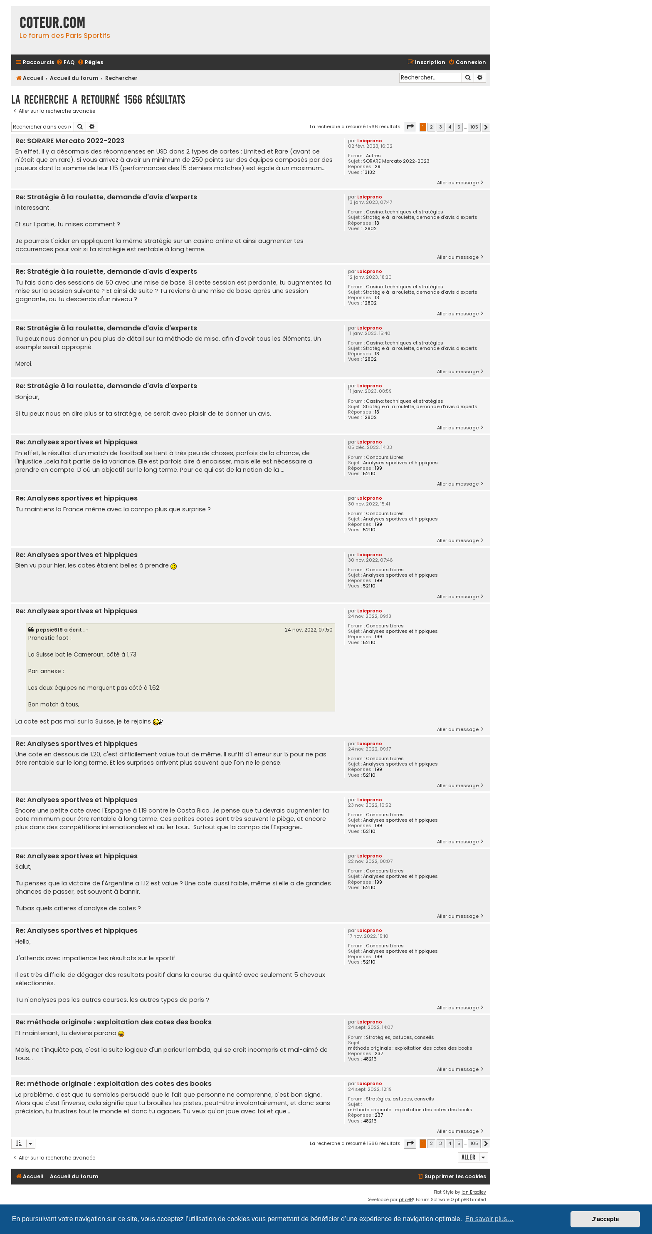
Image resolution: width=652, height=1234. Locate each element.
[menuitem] (65, 62)
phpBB (405, 1200)
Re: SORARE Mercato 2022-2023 (69, 141)
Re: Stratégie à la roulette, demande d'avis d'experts (106, 197)
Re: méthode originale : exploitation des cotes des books (113, 1022)
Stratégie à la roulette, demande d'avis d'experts (420, 217)
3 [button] (440, 127)
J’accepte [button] (605, 1219)
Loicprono (369, 140)
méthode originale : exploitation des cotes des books (410, 1048)
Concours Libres (385, 457)
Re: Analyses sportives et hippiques (76, 442)
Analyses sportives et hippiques (400, 463)
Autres (373, 156)
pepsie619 (49, 629)
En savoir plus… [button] (489, 1218)
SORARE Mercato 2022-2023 (396, 161)
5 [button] (458, 127)
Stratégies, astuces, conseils (400, 1037)
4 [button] (449, 127)
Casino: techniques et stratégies (404, 212)
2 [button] (431, 127)
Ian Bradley (474, 1192)
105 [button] (474, 127)
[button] (410, 127)
